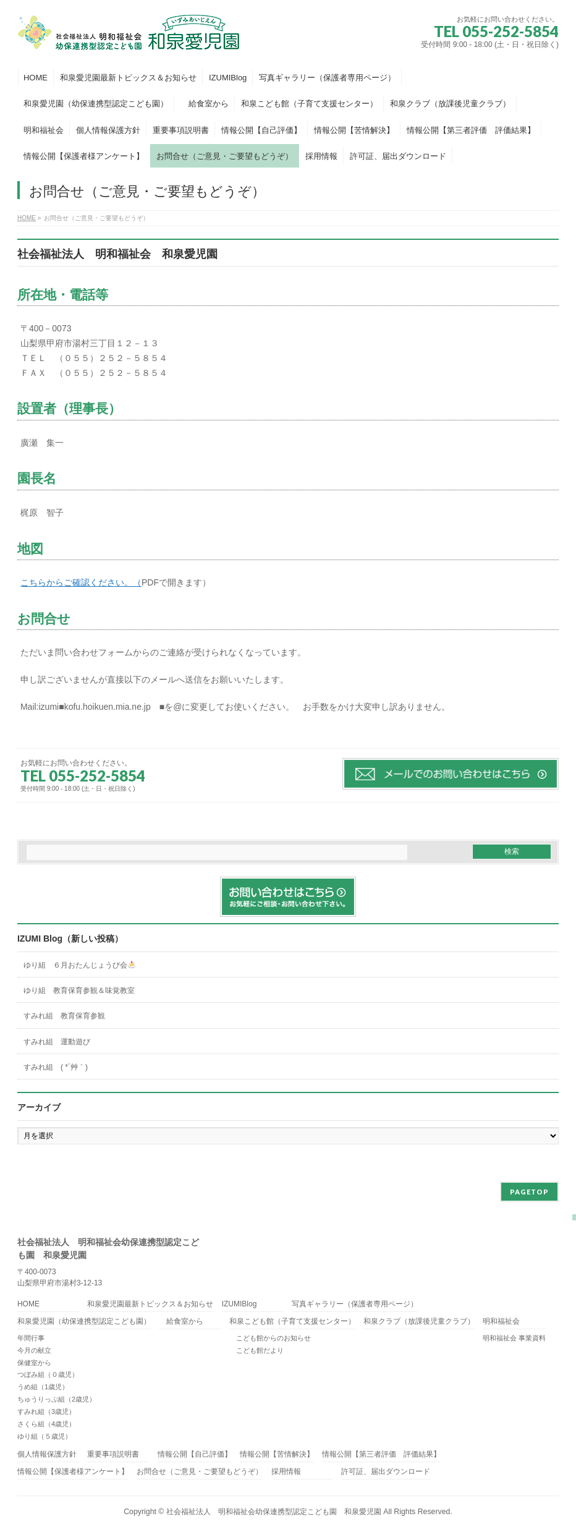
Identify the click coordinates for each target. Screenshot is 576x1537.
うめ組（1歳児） (43, 1386)
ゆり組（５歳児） (44, 1436)
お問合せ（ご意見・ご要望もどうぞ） (200, 1472)
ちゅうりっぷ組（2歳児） (56, 1399)
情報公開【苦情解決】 (277, 1454)
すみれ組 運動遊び (56, 1041)
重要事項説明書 (113, 1454)
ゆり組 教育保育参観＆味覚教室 (79, 990)
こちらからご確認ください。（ (81, 582)
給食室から (181, 1322)
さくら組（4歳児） (46, 1424)
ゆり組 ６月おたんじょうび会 (79, 965)
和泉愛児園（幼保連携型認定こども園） (84, 1322)
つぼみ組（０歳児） (47, 1374)
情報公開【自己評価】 (195, 1454)
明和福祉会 (501, 1322)
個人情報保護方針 (47, 1454)
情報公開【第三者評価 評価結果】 (381, 1454)
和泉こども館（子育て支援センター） (292, 1322)
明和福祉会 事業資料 (514, 1338)
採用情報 (286, 1472)
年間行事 (30, 1338)
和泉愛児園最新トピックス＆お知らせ (150, 1304)
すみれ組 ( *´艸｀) (55, 1067)
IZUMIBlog (239, 1304)
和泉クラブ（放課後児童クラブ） (419, 1322)
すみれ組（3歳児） (46, 1411)
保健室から (34, 1362)
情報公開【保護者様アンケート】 (73, 1472)
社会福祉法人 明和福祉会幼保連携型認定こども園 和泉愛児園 (273, 1511)
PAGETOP (529, 1192)
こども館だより (256, 1350)
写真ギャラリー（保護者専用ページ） (355, 1304)
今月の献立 (34, 1350)
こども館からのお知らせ (270, 1338)
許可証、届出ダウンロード (385, 1472)
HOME (28, 1304)
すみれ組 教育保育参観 (64, 1015)
